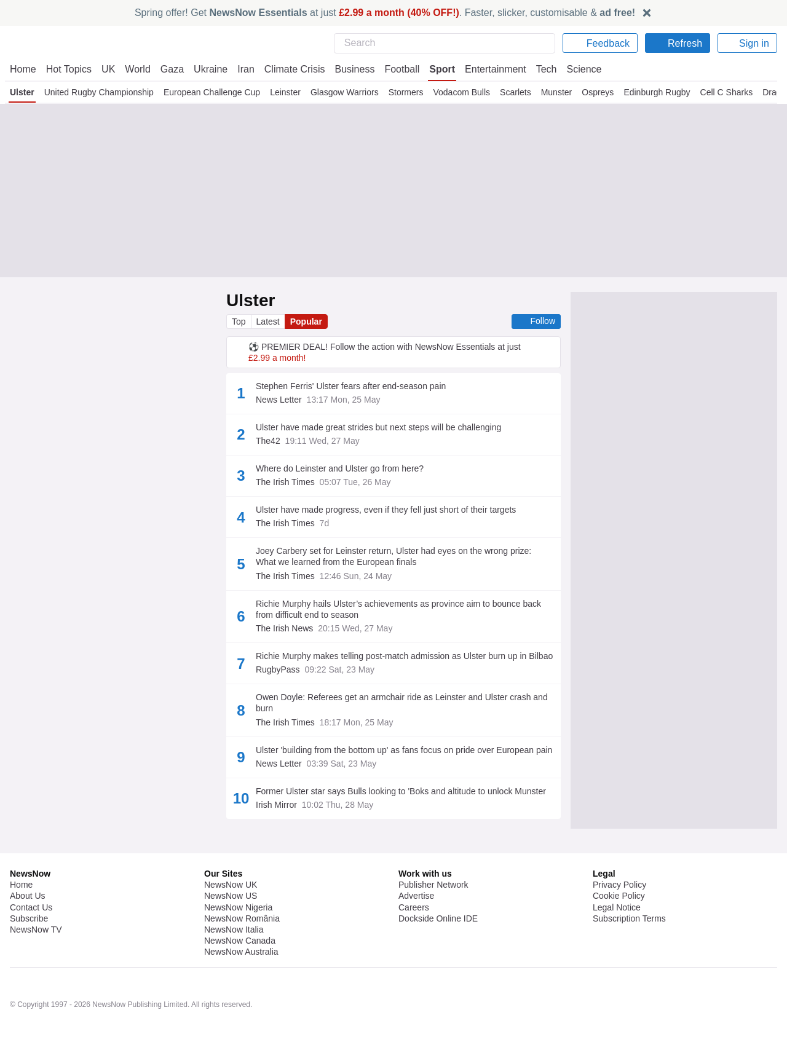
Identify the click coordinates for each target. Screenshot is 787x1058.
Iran (240, 69)
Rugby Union (399, 965)
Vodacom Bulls (463, 92)
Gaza (170, 69)
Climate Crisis (288, 69)
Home (23, 69)
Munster (560, 92)
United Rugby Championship (99, 92)
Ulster (22, 92)
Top (239, 321)
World (136, 69)
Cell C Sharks (729, 92)
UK (108, 69)
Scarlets (518, 92)
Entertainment (488, 69)
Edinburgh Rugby (661, 92)
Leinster (285, 92)
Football (396, 69)
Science (575, 69)
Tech (538, 69)
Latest (269, 321)
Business (348, 69)
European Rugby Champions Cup (302, 1031)
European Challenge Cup (211, 92)
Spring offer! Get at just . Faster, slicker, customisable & (385, 12)
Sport (436, 69)
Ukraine (207, 69)
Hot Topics (68, 69)
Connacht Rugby (275, 999)
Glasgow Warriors (344, 92)
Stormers (406, 92)
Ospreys (603, 92)
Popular (308, 321)
